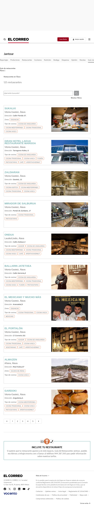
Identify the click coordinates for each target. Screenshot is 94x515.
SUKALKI (10, 108)
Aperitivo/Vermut (33, 162)
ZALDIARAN (12, 172)
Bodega (56, 60)
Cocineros (38, 60)
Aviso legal (62, 491)
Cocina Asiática (12, 187)
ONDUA (9, 234)
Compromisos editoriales (44, 499)
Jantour (9, 54)
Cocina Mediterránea (14, 128)
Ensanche (15, 120)
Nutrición (47, 60)
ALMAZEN (11, 359)
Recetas (83, 60)
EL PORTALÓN (14, 328)
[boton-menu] (89, 39)
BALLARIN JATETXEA (18, 265)
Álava (2, 71)
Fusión (40, 158)
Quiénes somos (50, 491)
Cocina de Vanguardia (27, 124)
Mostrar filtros (76, 98)
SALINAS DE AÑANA (17, 371)
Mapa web (83, 495)
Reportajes (4, 60)
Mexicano (9, 316)
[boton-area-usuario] (78, 39)
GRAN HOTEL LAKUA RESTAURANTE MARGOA (20, 142)
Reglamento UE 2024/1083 (78, 491)
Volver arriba (85, 503)
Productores (15, 60)
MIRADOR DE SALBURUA (20, 203)
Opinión (74, 60)
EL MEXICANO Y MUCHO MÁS (23, 297)
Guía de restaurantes (7, 68)
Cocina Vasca (11, 131)
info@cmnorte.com (27, 454)
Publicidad (73, 495)
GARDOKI (11, 390)
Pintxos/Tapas (11, 162)
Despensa (65, 60)
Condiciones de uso (42, 495)
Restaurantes (27, 60)
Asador (21, 246)
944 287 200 (60, 454)
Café (22, 162)
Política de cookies (62, 499)
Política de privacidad (59, 495)
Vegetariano (11, 347)
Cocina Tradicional (33, 128)
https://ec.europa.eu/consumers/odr (70, 487)
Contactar (39, 491)
